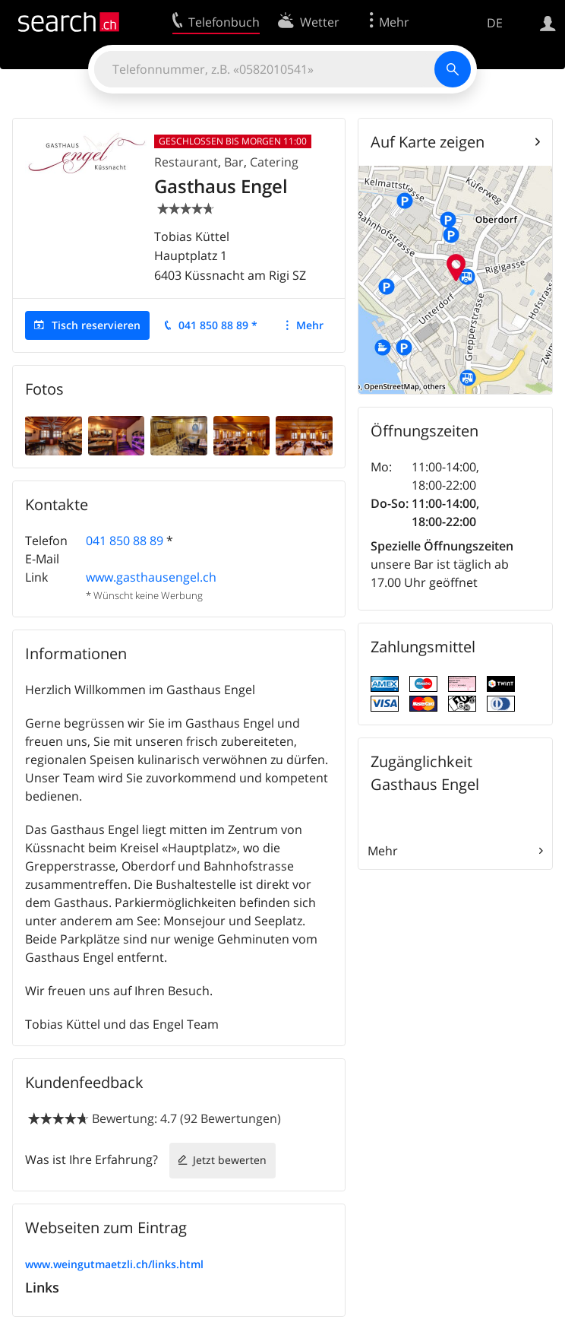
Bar (234, 162)
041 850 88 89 (124, 540)
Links (42, 1287)
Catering (274, 162)
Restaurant (186, 162)
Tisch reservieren (96, 325)
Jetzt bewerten (230, 1160)
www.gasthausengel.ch (151, 577)
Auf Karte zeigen (428, 142)
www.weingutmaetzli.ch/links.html (114, 1264)
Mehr (310, 325)
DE (495, 22)
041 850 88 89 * (217, 325)
